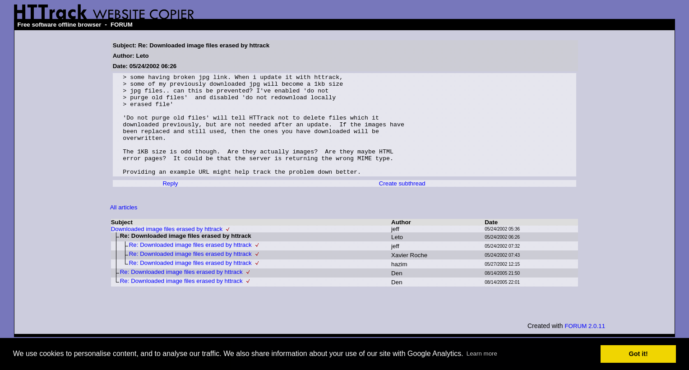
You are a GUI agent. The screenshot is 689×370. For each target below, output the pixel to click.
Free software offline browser (60, 24)
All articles (124, 227)
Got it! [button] (638, 353)
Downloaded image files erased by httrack (166, 249)
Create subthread (402, 203)
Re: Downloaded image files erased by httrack (190, 265)
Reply (170, 203)
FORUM (122, 24)
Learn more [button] (482, 353)
